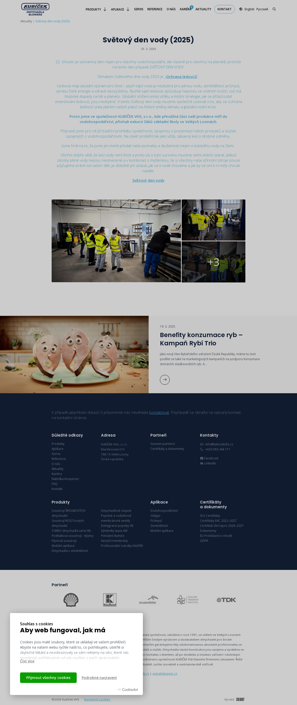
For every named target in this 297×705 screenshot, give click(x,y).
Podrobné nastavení (99, 677)
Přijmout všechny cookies (48, 677)
